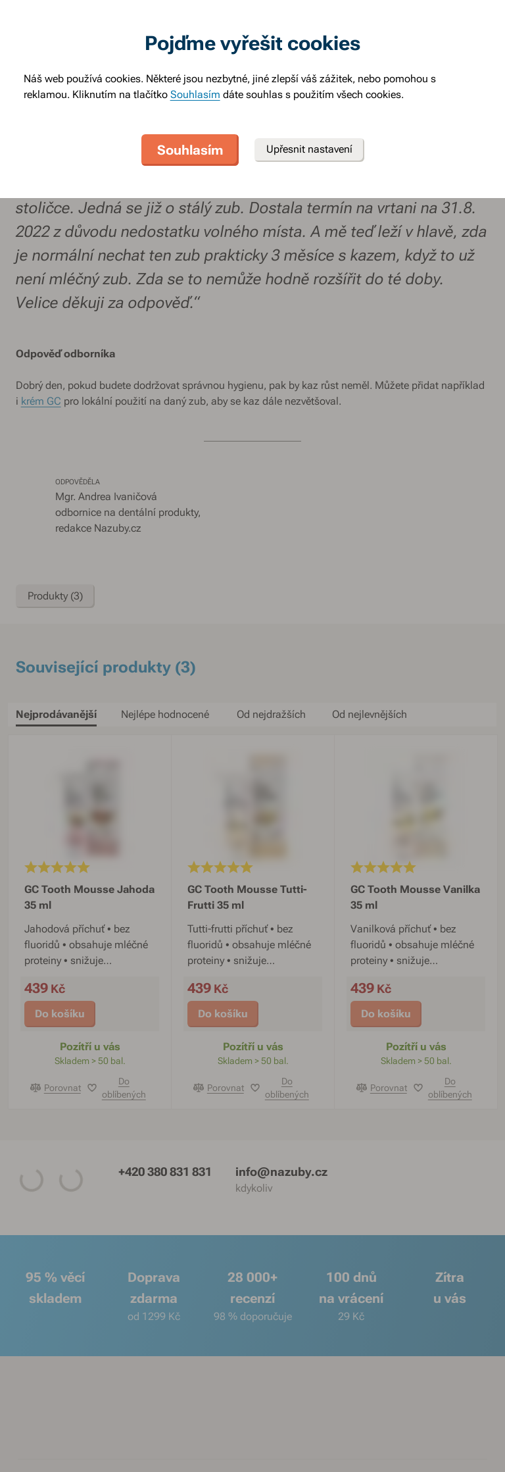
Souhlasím (195, 94)
